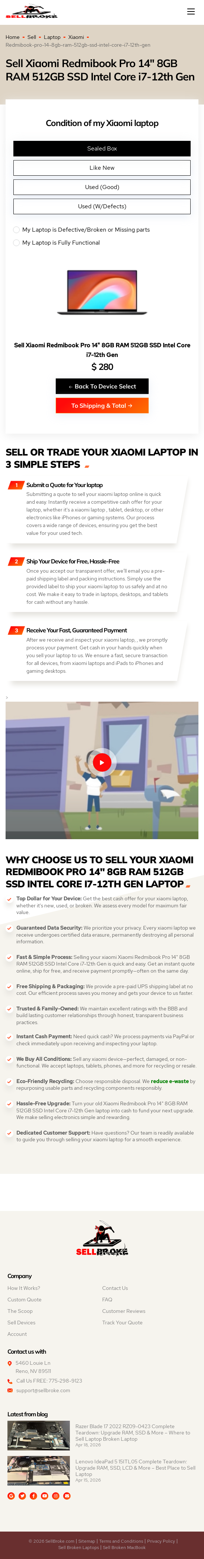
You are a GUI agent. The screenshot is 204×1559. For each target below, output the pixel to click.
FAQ (107, 1299)
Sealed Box (102, 148)
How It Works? (23, 1288)
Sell (31, 37)
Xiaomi (76, 37)
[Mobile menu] (191, 11)
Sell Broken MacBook (124, 1547)
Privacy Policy (161, 1541)
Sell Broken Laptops (78, 1547)
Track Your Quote (122, 1322)
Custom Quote (24, 1299)
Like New (102, 168)
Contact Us (115, 1288)
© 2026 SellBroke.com (51, 1541)
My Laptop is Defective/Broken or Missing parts (102, 230)
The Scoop (20, 1311)
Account (17, 1334)
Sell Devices (21, 1322)
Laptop (52, 37)
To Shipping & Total (102, 405)
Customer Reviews (123, 1311)
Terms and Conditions (121, 1541)
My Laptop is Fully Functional (102, 242)
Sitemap (86, 1541)
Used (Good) (102, 187)
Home (13, 37)
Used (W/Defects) (102, 206)
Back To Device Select (102, 386)
